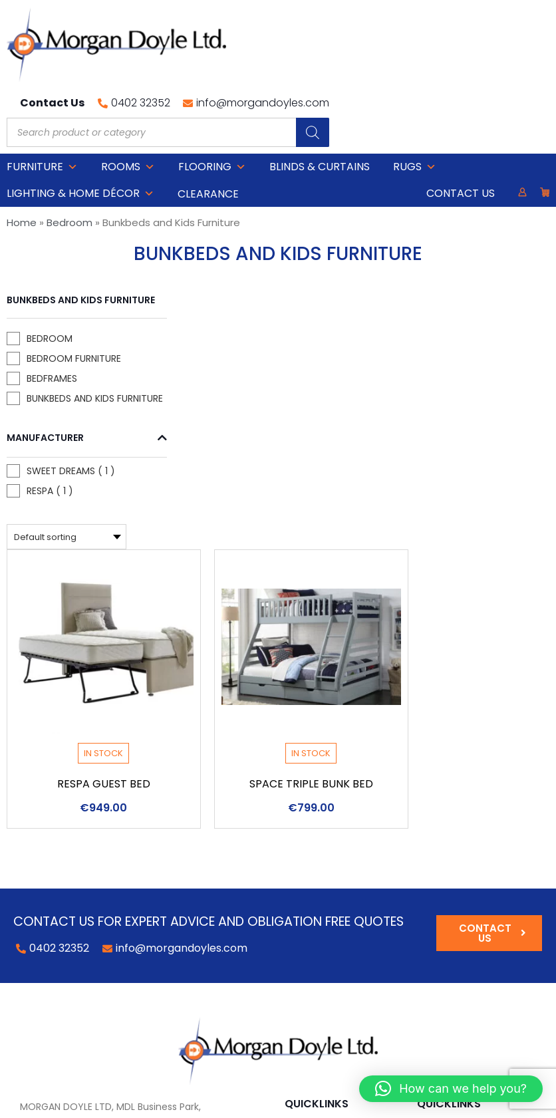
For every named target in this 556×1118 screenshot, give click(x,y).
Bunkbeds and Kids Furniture (56, 363)
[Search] (532, 55)
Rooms (128, 102)
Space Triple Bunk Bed (450, 490)
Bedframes (52, 336)
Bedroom (69, 158)
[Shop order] (205, 243)
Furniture (42, 102)
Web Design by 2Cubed (308, 1100)
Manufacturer (53, 409)
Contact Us (460, 128)
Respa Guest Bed (242, 490)
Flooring (212, 102)
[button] (451, 1088)
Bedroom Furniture (47, 310)
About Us (439, 854)
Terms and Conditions (472, 873)
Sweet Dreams (42, 449)
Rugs (414, 102)
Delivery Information (469, 892)
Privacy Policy (215, 1100)
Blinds (299, 910)
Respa (40, 476)
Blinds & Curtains (319, 102)
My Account (448, 836)
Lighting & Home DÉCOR (80, 129)
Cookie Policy (145, 1100)
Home (22, 158)
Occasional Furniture (339, 854)
